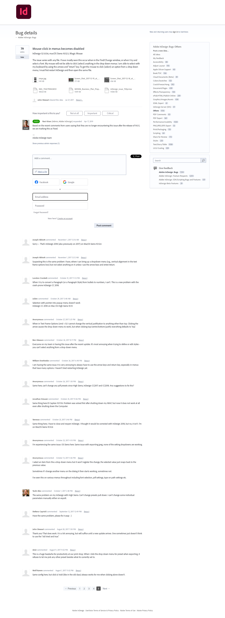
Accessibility (158, 62)
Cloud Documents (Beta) (163, 77)
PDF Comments (159, 114)
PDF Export (157, 118)
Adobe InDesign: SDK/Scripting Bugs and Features (180, 179)
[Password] (60, 206)
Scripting (156, 133)
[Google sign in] (74, 182)
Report (84, 240)
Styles (155, 140)
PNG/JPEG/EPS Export (162, 125)
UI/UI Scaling (158, 148)
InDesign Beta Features (169, 183)
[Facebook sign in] (46, 182)
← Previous (70, 588)
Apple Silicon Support (162, 69)
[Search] (203, 160)
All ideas (156, 54)
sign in (175, 32)
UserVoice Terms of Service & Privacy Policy (102, 610)
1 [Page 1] (79, 588)
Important (94, 114)
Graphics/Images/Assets (163, 99)
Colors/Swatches (160, 80)
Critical (112, 114)
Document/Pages (160, 88)
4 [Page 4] (93, 588)
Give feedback (166, 168)
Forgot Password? (41, 212)
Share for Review (160, 137)
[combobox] (178, 160)
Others (178, 46)
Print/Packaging (159, 129)
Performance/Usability (162, 122)
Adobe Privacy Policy (145, 610)
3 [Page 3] (89, 588)
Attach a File (42, 171)
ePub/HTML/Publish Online (164, 95)
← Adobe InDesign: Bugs (25, 37)
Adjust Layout (159, 65)
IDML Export (158, 103)
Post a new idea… (161, 50)
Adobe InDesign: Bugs (163, 46)
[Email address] (60, 197)
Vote (22, 57)
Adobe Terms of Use (127, 610)
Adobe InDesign (78, 610)
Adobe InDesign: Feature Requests (173, 176)
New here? (60, 218)
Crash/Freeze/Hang (161, 84)
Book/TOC (157, 73)
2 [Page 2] (84, 588)
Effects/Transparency (161, 92)
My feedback (158, 58)
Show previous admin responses (46, 143)
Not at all (76, 114)
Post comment (104, 225)
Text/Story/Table (160, 144)
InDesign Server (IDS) (162, 107)
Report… (79, 100)
